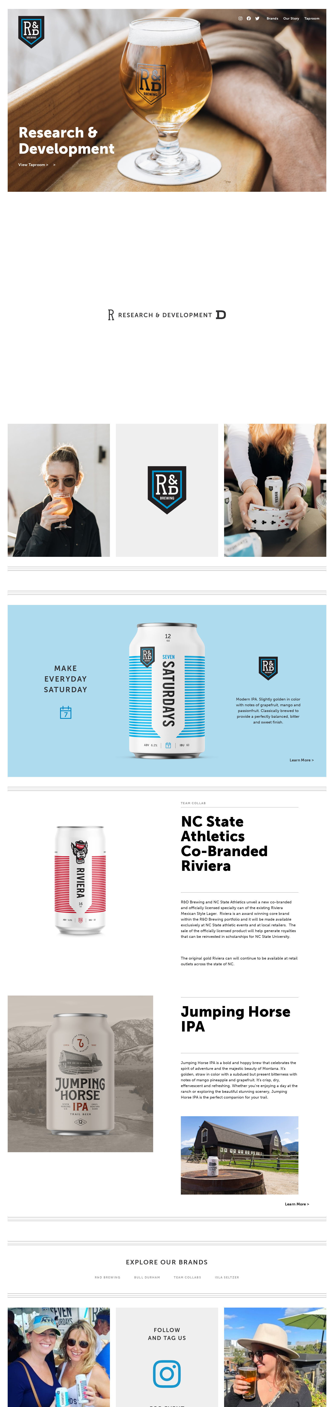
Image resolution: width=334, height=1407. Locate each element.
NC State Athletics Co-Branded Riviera (224, 844)
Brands (272, 18)
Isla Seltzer (227, 1277)
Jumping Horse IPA (236, 1019)
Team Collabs (187, 1277)
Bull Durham (147, 1277)
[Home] (31, 32)
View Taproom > (33, 164)
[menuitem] (272, 19)
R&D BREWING (108, 1277)
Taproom (312, 18)
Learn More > (302, 760)
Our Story (291, 18)
